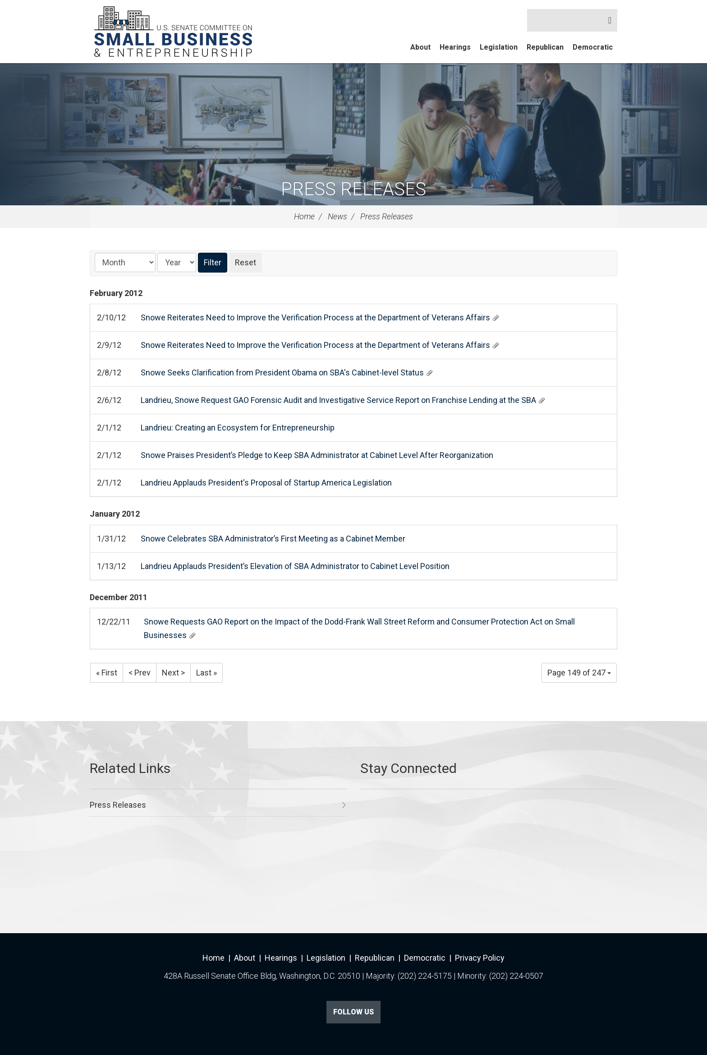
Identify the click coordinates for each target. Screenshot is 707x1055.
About (420, 47)
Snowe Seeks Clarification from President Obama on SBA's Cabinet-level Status (282, 372)
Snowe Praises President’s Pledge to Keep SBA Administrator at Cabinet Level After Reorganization (317, 455)
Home (304, 216)
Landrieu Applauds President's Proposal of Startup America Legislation (266, 482)
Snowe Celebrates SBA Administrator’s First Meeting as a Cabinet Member (273, 538)
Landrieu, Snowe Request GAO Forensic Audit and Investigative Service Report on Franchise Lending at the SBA (338, 400)
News (337, 216)
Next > (173, 672)
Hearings (455, 47)
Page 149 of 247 (579, 672)
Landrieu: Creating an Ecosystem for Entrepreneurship (238, 427)
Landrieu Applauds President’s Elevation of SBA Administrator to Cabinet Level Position (295, 566)
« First (106, 672)
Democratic (593, 47)
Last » (206, 672)
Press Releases (353, 189)
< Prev (140, 672)
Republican (545, 47)
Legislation (499, 47)
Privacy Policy (480, 957)
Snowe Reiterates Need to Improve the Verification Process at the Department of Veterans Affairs (315, 317)
